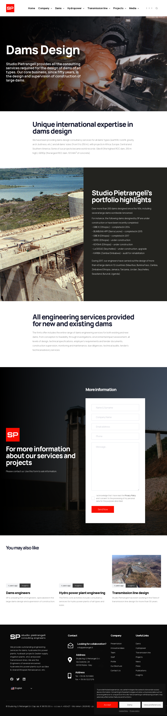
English (16, 688)
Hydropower (75, 8)
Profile (113, 661)
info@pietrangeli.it (85, 647)
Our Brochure (116, 666)
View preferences (152, 704)
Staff (113, 657)
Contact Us (115, 670)
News (138, 661)
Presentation (116, 643)
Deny (129, 704)
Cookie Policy (123, 711)
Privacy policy (135, 711)
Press (138, 666)
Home (31, 8)
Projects (119, 8)
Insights (25, 586)
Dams (59, 8)
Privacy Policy (130, 495)
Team (113, 652)
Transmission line (98, 8)
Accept (107, 704)
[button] (156, 8)
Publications (141, 670)
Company (45, 8)
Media (134, 8)
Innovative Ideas (117, 648)
